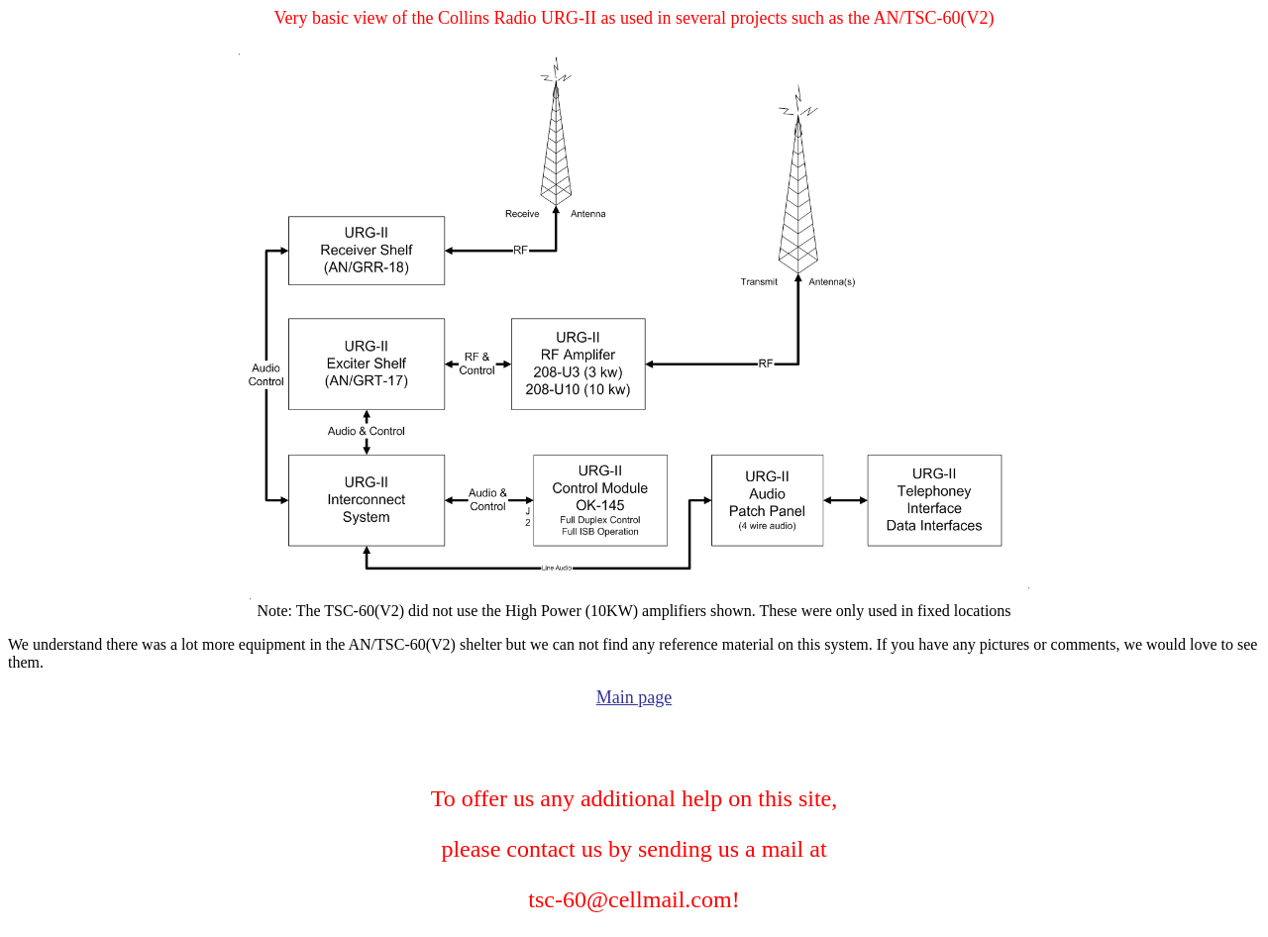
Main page (634, 697)
